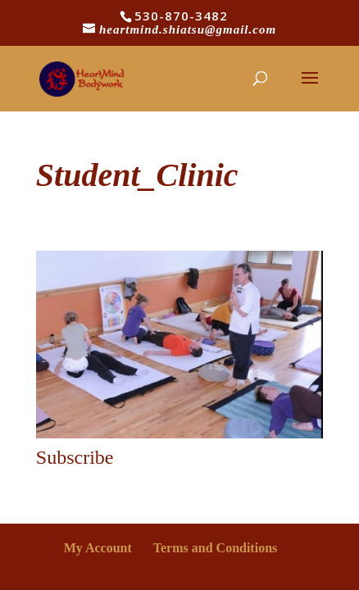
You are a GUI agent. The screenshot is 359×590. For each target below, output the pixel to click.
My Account (98, 548)
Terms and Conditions (215, 548)
